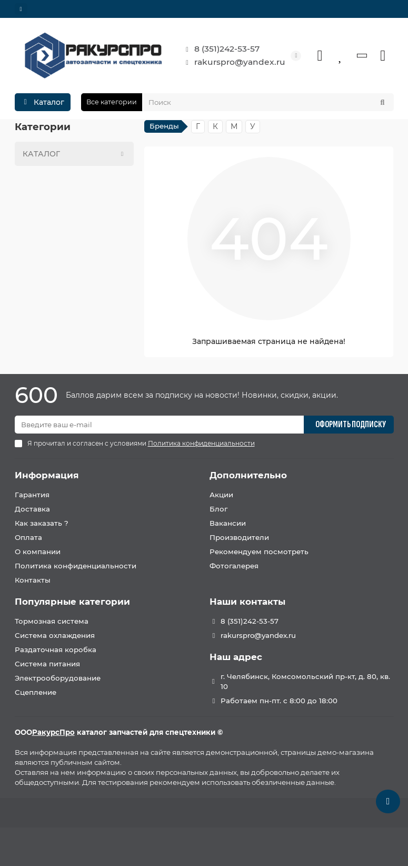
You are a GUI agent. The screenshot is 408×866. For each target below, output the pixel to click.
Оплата (28, 537)
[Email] (159, 425)
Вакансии (228, 523)
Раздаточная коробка (55, 649)
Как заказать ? (41, 523)
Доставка (32, 509)
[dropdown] (21, 9)
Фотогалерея (234, 566)
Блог (218, 509)
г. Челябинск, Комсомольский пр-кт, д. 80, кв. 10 (305, 681)
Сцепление (35, 692)
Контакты (33, 580)
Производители (239, 537)
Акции (221, 494)
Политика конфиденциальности (75, 566)
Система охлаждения (55, 635)
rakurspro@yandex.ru (232, 62)
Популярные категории (72, 601)
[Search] (268, 102)
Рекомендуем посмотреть (259, 551)
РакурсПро (53, 732)
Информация (47, 475)
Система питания (47, 664)
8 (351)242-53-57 (220, 49)
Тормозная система (51, 621)
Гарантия (32, 494)
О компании (38, 551)
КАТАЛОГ (76, 154)
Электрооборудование (58, 678)
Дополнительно (248, 475)
